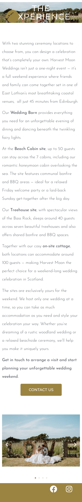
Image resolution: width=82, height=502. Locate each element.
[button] (6, 444)
